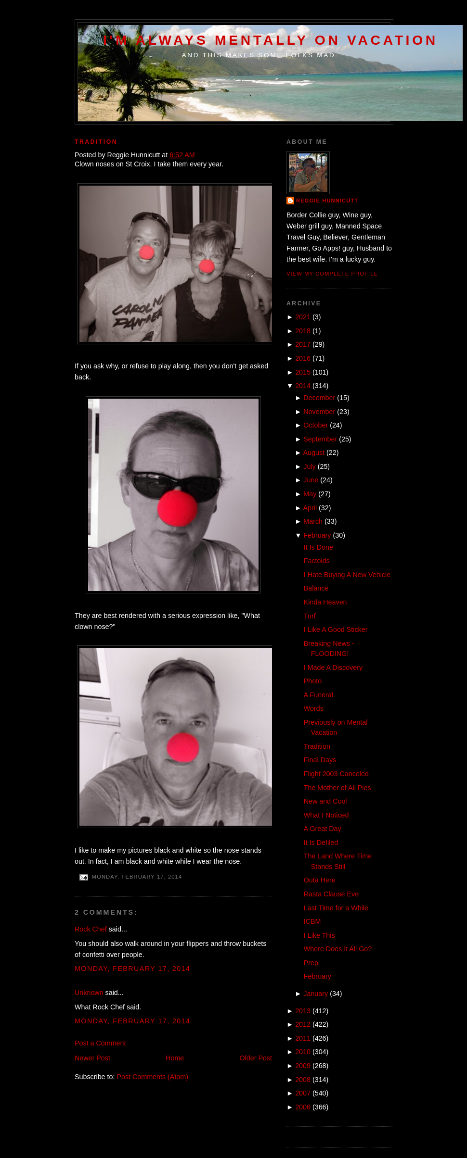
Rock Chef (91, 929)
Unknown (89, 992)
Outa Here (320, 880)
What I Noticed (326, 815)
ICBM (312, 921)
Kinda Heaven (325, 602)
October (315, 425)
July (309, 466)
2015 (303, 372)
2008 (303, 1079)
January (315, 993)
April (310, 508)
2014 (303, 386)
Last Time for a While (336, 908)
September (320, 439)
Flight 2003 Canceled (336, 774)
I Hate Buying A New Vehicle (347, 575)
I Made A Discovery (333, 667)
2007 (303, 1093)
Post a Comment (100, 1043)
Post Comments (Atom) (152, 1077)
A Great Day (322, 828)
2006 (303, 1107)
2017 (303, 344)
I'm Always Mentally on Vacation (270, 40)
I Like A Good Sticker (336, 629)
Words (314, 708)
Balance (316, 588)
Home (175, 1058)
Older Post (255, 1058)
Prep (311, 963)
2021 (303, 317)
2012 (303, 1024)
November (319, 411)
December (319, 398)
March (313, 521)
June (310, 480)
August (314, 452)
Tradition (96, 141)
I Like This (319, 935)
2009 (303, 1066)
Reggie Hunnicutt (327, 200)
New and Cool (325, 801)
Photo (313, 681)
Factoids (317, 561)
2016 (303, 358)
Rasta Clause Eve (331, 894)
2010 (303, 1052)
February (317, 535)
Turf (310, 616)
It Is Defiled (321, 842)
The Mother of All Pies (337, 788)
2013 (303, 1011)
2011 (303, 1038)
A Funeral (318, 695)
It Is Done (318, 547)
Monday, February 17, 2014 (133, 968)
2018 (303, 331)
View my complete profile (332, 274)
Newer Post (92, 1058)
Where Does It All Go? (338, 949)
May (309, 494)
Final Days (320, 760)
